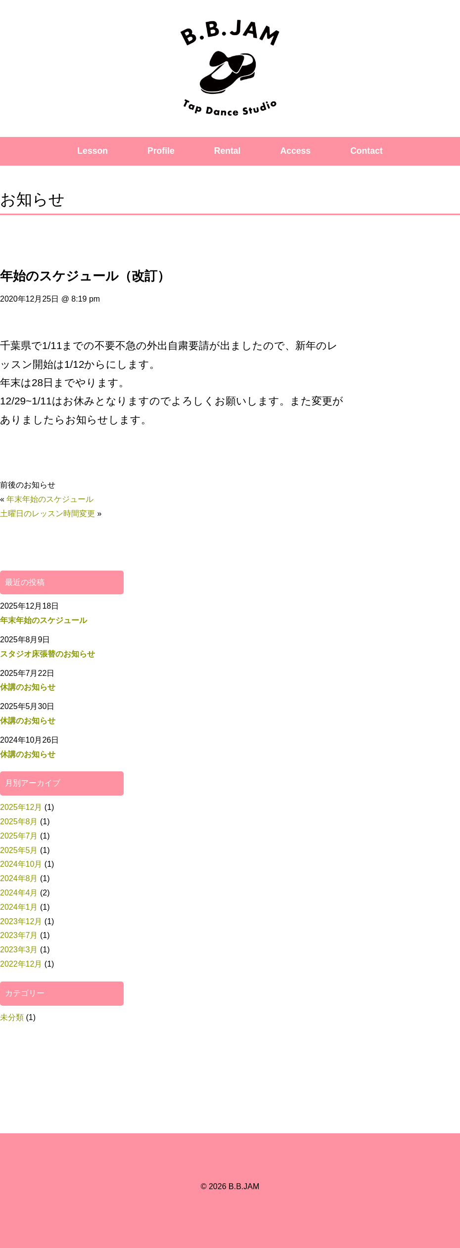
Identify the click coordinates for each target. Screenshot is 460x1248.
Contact (366, 151)
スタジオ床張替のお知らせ (47, 654)
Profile (161, 151)
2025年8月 (19, 821)
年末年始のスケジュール (49, 499)
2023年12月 (21, 921)
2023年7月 (19, 935)
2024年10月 (21, 864)
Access (295, 151)
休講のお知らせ (27, 687)
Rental (227, 151)
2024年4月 (19, 893)
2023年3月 (19, 949)
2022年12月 (21, 964)
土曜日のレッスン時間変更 (47, 513)
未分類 (12, 1017)
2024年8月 (19, 878)
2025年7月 (19, 836)
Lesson (92, 151)
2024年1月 (19, 907)
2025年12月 (21, 807)
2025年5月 (19, 850)
